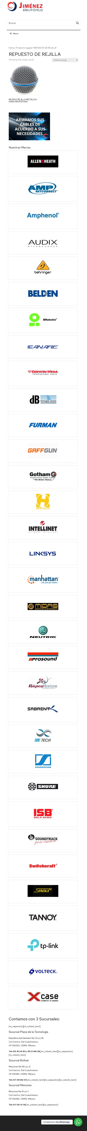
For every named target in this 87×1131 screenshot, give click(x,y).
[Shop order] (65, 60)
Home (11, 48)
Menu (14, 33)
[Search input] (41, 22)
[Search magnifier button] (77, 22)
